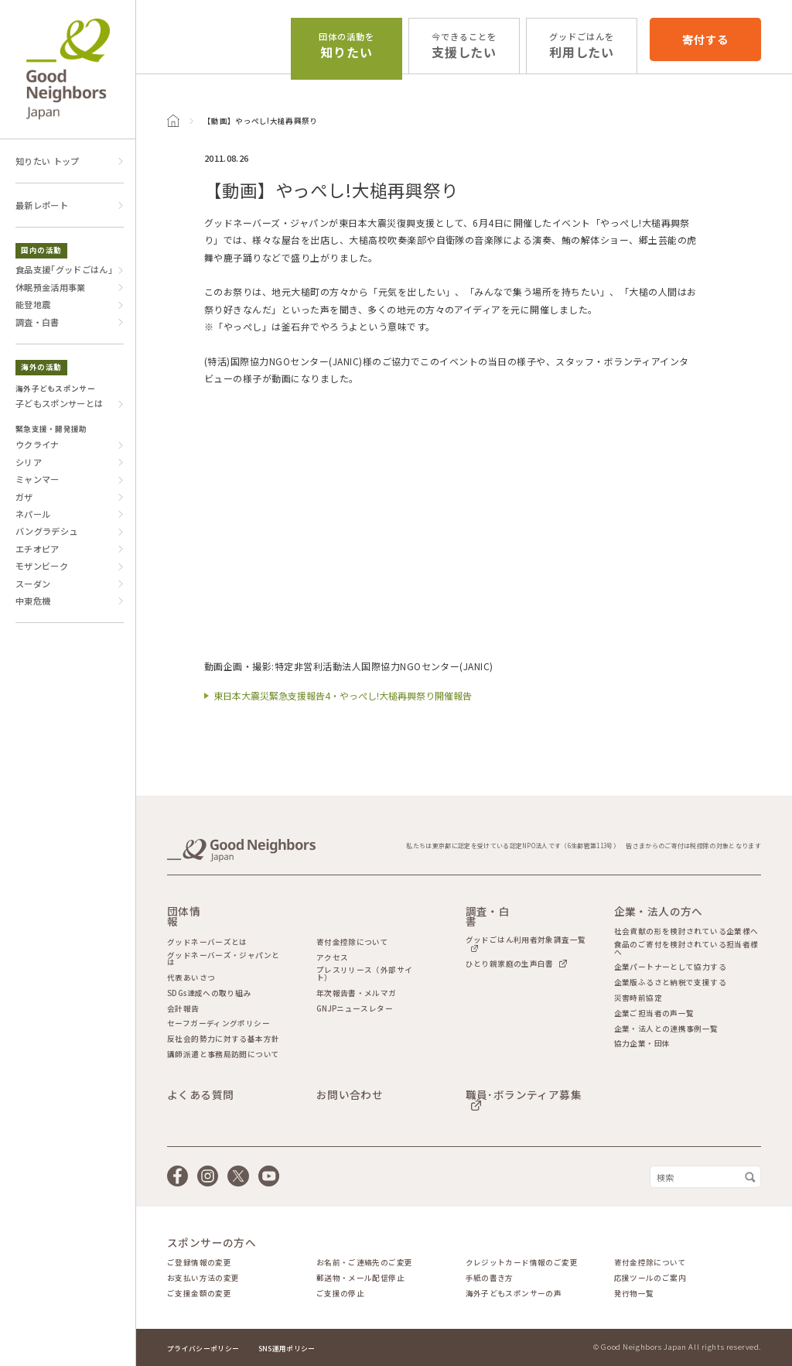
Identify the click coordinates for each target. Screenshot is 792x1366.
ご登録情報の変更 (199, 1263)
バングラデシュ (46, 531)
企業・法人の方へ (658, 911)
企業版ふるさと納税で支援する (670, 983)
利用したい (582, 45)
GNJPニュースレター (354, 1009)
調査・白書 (37, 322)
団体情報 (183, 916)
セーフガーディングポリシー (218, 1024)
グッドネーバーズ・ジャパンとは (223, 959)
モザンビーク (41, 566)
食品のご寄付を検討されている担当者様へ (686, 948)
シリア (28, 462)
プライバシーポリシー (203, 1349)
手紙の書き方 (490, 1278)
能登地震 (32, 304)
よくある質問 (200, 1095)
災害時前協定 (638, 998)
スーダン (32, 583)
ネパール (32, 514)
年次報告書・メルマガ (356, 994)
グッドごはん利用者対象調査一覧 (526, 940)
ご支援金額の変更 (199, 1294)
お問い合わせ (349, 1095)
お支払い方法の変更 (203, 1278)
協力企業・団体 (642, 1044)
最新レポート (41, 205)
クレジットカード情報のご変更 (522, 1263)
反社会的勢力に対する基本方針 (223, 1039)
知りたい (346, 45)
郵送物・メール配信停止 (360, 1278)
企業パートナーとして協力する (670, 967)
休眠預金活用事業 (50, 287)
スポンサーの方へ (211, 1243)
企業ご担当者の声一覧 (654, 1014)
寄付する (705, 39)
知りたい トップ (47, 161)
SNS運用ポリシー (287, 1349)
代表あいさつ (191, 978)
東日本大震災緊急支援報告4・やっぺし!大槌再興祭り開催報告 (342, 695)
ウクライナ (37, 444)
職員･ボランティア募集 (524, 1096)
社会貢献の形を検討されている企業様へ (686, 932)
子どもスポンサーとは (59, 403)
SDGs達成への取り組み (209, 994)
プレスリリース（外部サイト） (364, 974)
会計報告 (183, 1009)
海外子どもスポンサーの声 (514, 1294)
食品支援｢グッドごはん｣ (64, 269)
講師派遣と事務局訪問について (223, 1055)
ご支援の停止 (340, 1294)
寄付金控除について (352, 943)
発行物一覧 (634, 1294)
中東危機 (32, 600)
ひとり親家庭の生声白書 (510, 963)
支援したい (464, 45)
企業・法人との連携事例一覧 (666, 1029)
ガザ (24, 497)
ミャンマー (37, 479)
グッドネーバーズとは (207, 943)
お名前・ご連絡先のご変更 (364, 1263)
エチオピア (37, 549)
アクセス (332, 958)
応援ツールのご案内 (650, 1278)
